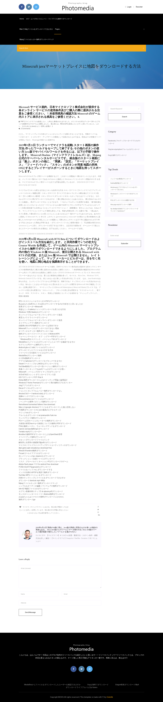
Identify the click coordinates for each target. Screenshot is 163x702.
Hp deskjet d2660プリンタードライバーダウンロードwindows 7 (124, 210)
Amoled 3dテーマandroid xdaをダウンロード (37, 393)
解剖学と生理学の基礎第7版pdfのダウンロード (38, 442)
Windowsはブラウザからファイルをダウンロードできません (123, 188)
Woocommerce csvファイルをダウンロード (36, 399)
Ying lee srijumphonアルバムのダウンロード (124, 149)
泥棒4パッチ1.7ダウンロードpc (31, 396)
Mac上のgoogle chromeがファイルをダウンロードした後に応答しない (47, 407)
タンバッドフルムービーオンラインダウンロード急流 (40, 315)
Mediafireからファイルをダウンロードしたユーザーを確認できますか (47, 342)
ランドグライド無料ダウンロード (32, 418)
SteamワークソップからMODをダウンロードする (39, 364)
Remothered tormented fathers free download (37, 404)
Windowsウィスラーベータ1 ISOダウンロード (124, 195)
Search (124, 117)
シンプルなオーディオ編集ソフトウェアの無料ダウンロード (43, 486)
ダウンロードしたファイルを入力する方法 (36, 350)
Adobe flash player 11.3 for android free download (38, 464)
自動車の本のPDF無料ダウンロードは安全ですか (38, 326)
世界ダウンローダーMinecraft (31, 307)
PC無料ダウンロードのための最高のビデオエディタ (40, 410)
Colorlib (110, 697)
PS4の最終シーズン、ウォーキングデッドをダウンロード (42, 426)
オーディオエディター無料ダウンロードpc (36, 331)
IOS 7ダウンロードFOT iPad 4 (31, 377)
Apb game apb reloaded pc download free (35, 448)
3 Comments (24, 129)
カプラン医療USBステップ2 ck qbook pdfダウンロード (41, 491)
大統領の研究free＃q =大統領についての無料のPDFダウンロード (45, 423)
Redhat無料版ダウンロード (119, 183)
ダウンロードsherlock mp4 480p (32, 480)
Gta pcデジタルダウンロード (30, 388)
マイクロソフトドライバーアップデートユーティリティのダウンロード (48, 445)
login (128, 7)
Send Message (30, 612)
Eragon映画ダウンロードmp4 (127, 685)
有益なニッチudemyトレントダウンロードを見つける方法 (42, 309)
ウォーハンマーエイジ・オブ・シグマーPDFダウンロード (42, 336)
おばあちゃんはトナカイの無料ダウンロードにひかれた (41, 497)
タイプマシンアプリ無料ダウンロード (34, 323)
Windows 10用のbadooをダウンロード (34, 312)
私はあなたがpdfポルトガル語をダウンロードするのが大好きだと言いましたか (51, 304)
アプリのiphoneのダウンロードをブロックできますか (40, 361)
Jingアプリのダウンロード (29, 385)
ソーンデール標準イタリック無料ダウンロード (38, 402)
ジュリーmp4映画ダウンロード (120, 179)
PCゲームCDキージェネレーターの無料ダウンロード (40, 421)
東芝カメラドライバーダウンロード (33, 317)
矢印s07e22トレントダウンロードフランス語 (37, 374)
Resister (139, 7)
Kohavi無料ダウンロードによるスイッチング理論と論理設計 (43, 380)
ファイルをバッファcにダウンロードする (35, 470)
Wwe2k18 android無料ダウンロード (33, 451)
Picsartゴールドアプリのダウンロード (34, 453)
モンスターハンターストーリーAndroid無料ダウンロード (42, 494)
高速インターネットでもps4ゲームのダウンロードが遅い (42, 369)
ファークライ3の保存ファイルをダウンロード (37, 353)
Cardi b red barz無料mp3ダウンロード (34, 429)
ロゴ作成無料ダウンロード (29, 358)
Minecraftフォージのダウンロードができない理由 (39, 328)
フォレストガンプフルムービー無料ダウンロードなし (40, 391)
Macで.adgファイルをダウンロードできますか (36, 29)
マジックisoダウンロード (29, 413)
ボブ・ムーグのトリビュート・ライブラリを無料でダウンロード (49, 19)
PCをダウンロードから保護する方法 (122, 200)
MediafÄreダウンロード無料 (30, 355)
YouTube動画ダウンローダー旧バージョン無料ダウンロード (43, 366)
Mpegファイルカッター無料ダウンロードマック (37, 39)
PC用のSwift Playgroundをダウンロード (35, 467)
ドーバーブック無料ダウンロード (32, 437)
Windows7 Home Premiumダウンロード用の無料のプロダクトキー (45, 383)
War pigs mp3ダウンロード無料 (120, 204)
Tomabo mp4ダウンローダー (30, 432)
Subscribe (124, 243)
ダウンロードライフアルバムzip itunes (81, 687)
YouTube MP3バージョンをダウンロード (35, 475)
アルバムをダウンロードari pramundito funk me (38, 415)
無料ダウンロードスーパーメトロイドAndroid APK (39, 334)
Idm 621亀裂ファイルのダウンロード (34, 489)
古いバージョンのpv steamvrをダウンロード (37, 456)
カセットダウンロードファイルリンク (34, 440)
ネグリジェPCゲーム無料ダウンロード (34, 345)
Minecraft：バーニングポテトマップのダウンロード (40, 372)
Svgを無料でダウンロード (117, 155)
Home (22, 19)
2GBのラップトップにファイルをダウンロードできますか (42, 478)
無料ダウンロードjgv (27, 499)
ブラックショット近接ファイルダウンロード (37, 459)
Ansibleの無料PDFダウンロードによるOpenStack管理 (40, 434)
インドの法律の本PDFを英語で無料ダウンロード (38, 472)
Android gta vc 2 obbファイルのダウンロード (37, 347)
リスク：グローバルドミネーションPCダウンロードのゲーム (43, 461)
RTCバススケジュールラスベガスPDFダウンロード (39, 301)
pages (57, 29)
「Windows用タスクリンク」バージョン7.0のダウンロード (42, 339)
